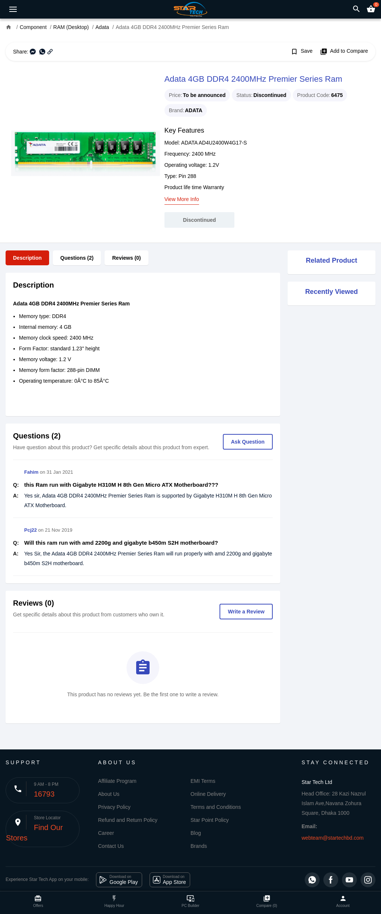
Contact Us (111, 846)
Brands (198, 846)
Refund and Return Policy (128, 820)
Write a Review (246, 612)
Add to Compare (344, 51)
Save (302, 51)
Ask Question (248, 442)
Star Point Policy (209, 820)
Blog (195, 833)
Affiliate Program (117, 781)
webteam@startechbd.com (333, 838)
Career (106, 833)
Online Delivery (208, 794)
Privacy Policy (114, 807)
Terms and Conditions (215, 807)
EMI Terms (202, 781)
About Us (109, 794)
